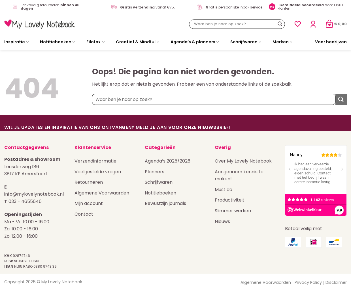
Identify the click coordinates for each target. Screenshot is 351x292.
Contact (84, 214)
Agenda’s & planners (195, 42)
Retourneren (89, 182)
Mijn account (89, 203)
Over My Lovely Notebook (243, 161)
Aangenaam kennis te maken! (239, 175)
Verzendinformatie (95, 161)
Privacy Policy (308, 282)
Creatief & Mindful (137, 42)
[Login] (313, 24)
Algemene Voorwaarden (102, 193)
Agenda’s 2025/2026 (167, 161)
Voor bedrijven (331, 42)
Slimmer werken (233, 210)
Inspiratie (16, 42)
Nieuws (222, 221)
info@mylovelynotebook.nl (34, 194)
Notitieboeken (57, 42)
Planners (154, 171)
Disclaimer (336, 282)
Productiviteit (229, 200)
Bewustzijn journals (165, 203)
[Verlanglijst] (297, 24)
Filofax (95, 42)
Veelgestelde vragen (98, 171)
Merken (282, 42)
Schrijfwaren (245, 42)
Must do (223, 189)
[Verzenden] (280, 24)
